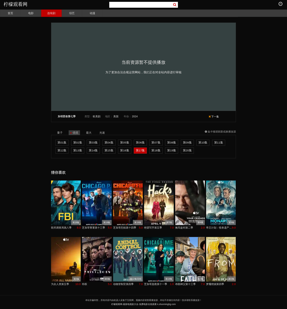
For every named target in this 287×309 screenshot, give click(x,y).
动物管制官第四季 (123, 284)
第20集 (187, 150)
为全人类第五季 (60, 284)
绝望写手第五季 (153, 227)
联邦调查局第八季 (61, 227)
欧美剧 (96, 116)
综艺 (72, 13)
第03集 (93, 142)
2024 (135, 116)
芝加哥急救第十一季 (155, 284)
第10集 (202, 142)
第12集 (61, 150)
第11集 (218, 142)
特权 (84, 284)
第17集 (140, 150)
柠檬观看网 (15, 4)
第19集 (171, 150)
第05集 (124, 142)
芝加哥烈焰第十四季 (124, 227)
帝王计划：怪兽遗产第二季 (219, 227)
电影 (31, 13)
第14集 (93, 150)
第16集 (124, 150)
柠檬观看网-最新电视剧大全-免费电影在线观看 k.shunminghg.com (143, 304)
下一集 (214, 116)
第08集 (171, 142)
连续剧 (51, 13)
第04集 (109, 142)
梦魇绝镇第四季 (215, 284)
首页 (10, 13)
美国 (115, 116)
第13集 (77, 150)
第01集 (61, 142)
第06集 (140, 142)
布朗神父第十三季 (185, 284)
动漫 (92, 13)
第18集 (155, 150)
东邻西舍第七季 (67, 116)
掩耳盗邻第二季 (184, 227)
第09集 (187, 142)
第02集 (77, 142)
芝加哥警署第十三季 (93, 227)
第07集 (155, 142)
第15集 (109, 150)
